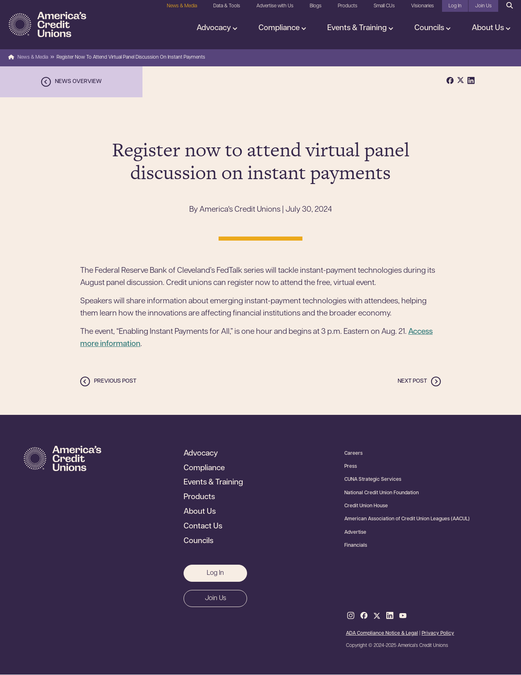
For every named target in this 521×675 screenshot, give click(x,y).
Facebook (364, 616)
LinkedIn (390, 616)
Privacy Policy (438, 633)
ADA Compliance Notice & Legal (382, 633)
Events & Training (357, 28)
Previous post (115, 381)
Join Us (483, 6)
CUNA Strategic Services (372, 479)
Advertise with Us (274, 6)
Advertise (355, 532)
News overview (78, 82)
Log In (455, 6)
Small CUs (384, 6)
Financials (355, 545)
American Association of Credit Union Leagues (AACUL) (407, 519)
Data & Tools (226, 6)
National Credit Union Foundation (381, 493)
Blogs (316, 6)
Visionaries (422, 6)
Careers (353, 453)
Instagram (351, 616)
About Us (489, 28)
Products (347, 6)
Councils (430, 28)
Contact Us (203, 527)
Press (350, 466)
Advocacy (214, 28)
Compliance (279, 28)
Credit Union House (366, 506)
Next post (412, 381)
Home (11, 57)
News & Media (182, 6)
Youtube (403, 616)
